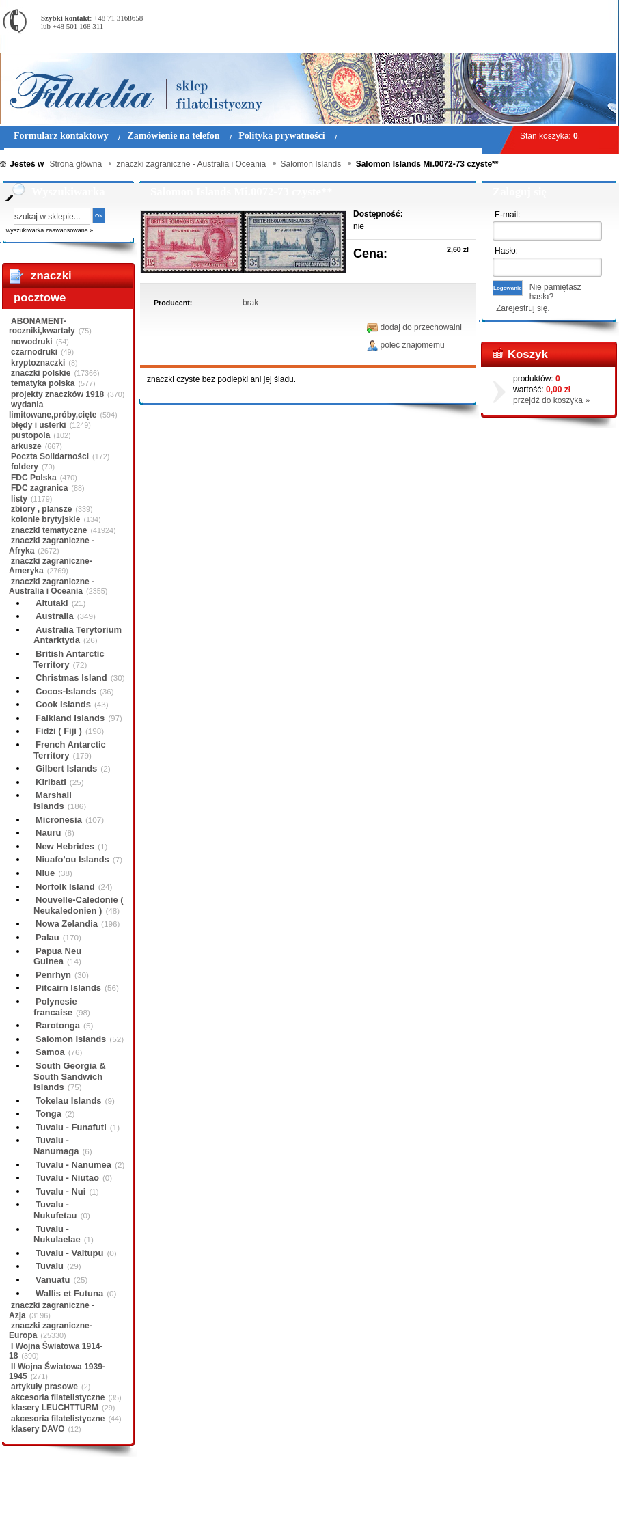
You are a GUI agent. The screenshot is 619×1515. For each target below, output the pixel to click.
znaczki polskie (40, 373)
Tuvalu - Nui (60, 1191)
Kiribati (51, 782)
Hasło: (506, 251)
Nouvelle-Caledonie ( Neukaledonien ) (78, 905)
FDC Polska (34, 477)
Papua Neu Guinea (57, 956)
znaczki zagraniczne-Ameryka (50, 565)
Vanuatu (53, 1279)
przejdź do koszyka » (551, 400)
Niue (45, 873)
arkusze (26, 446)
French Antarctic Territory (69, 750)
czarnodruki (34, 352)
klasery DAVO (38, 1429)
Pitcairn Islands (68, 988)
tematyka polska (42, 383)
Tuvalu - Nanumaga (56, 1145)
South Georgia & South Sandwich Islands (69, 1076)
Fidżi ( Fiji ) (59, 731)
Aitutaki (52, 603)
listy (19, 499)
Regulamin (39, 1494)
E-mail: (507, 214)
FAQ (395, 1494)
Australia (55, 616)
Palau (47, 937)
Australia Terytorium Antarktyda (77, 635)
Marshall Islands (52, 800)
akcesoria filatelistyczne (58, 1397)
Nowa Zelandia (67, 923)
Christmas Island (71, 677)
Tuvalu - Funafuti (71, 1127)
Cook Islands (63, 704)
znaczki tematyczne (49, 530)
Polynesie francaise (55, 1007)
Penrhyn (53, 975)
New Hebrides (65, 846)
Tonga (48, 1113)
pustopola (30, 435)
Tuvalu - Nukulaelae (57, 1234)
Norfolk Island (65, 887)
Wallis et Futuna (69, 1293)
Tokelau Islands (69, 1100)
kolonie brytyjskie (45, 519)
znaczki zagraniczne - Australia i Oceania (51, 586)
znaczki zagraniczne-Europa (50, 1330)
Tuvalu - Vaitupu (69, 1253)
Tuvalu (50, 1266)
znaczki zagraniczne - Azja (51, 1310)
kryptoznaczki (38, 363)
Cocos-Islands (66, 691)
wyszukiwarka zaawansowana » (50, 230)
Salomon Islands (71, 1039)
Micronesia (59, 820)
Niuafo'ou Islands (72, 859)
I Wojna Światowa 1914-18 (55, 1351)
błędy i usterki (38, 425)
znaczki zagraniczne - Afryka (51, 545)
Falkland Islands (70, 718)
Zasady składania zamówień (160, 1494)
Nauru (48, 833)
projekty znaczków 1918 (57, 394)
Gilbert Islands (66, 768)
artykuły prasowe (44, 1386)
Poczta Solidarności (50, 456)
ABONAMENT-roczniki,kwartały (42, 326)
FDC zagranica (39, 488)
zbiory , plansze (41, 509)
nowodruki (32, 341)
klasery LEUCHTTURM (54, 1407)
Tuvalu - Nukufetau (55, 1209)
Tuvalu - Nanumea (73, 1165)
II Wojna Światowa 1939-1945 (57, 1371)
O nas (84, 1494)
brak (250, 303)
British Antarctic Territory (69, 659)
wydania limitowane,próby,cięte (52, 409)
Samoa (50, 1052)
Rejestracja (581, 6)
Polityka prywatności (262, 1494)
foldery (24, 467)
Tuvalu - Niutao (67, 1178)
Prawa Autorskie (343, 1494)
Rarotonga (58, 1025)
